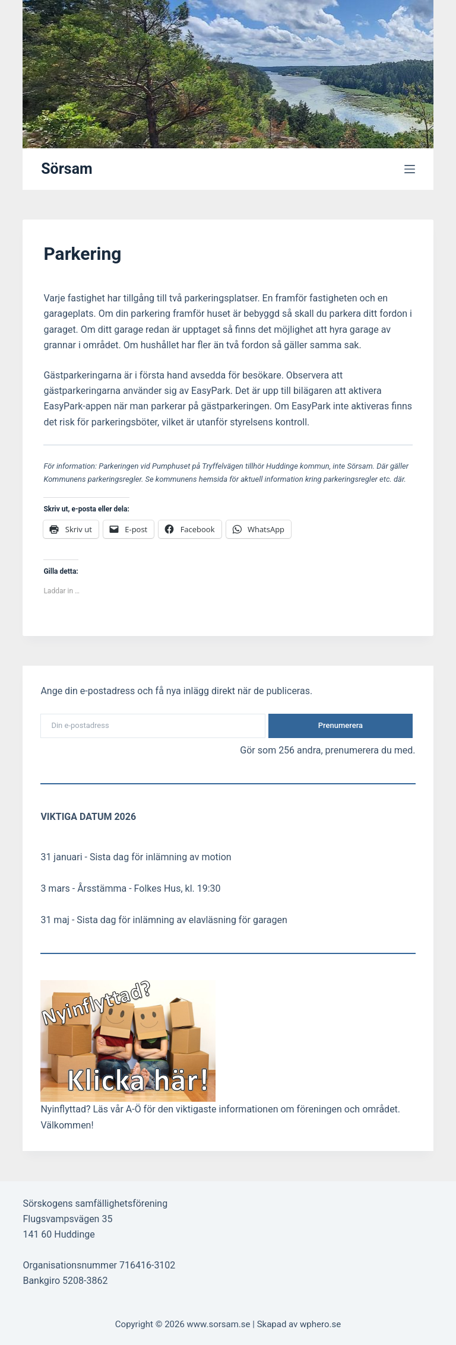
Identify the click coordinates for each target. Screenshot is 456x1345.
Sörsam (67, 168)
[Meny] (409, 169)
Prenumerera (340, 725)
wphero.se (320, 1324)
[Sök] (410, 74)
